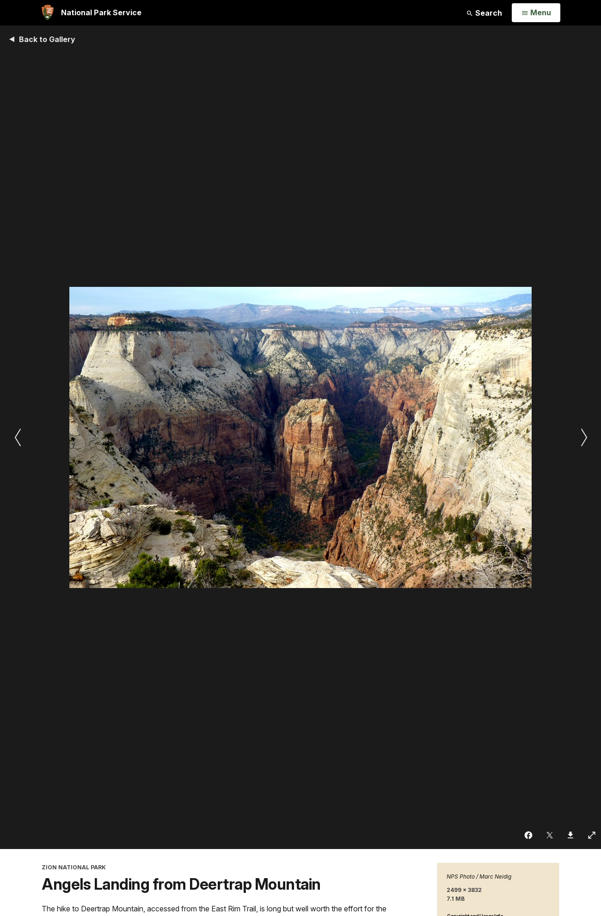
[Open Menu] (536, 13)
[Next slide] (584, 437)
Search (484, 13)
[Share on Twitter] (550, 835)
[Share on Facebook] (529, 835)
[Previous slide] (17, 437)
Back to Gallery (47, 39)
